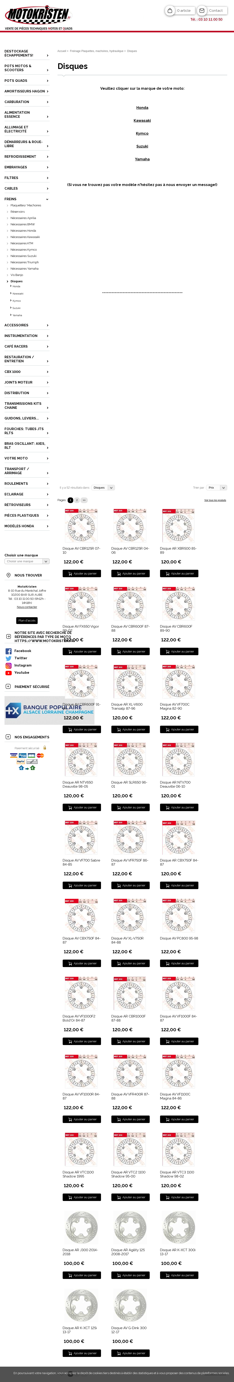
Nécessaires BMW (23, 224)
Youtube (17, 672)
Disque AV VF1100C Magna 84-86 (175, 1096)
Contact (216, 11)
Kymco (17, 300)
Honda (16, 286)
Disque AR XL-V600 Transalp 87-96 (126, 706)
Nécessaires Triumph (25, 262)
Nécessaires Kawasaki (25, 237)
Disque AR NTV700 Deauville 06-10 (175, 784)
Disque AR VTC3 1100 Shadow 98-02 (177, 1174)
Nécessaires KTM (22, 243)
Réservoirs (18, 211)
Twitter (16, 658)
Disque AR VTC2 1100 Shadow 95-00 (128, 1174)
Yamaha (17, 315)
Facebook (18, 650)
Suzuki (17, 308)
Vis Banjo (17, 275)
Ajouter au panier (85, 573)
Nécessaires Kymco (24, 249)
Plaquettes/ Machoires (26, 205)
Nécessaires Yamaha (25, 268)
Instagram (18, 665)
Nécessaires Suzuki (24, 256)
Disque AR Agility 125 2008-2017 (128, 1252)
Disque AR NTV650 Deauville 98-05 (78, 784)
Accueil (61, 51)
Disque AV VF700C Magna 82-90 (175, 706)
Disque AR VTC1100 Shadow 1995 (78, 1174)
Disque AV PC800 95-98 (179, 938)
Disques (17, 281)
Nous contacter (27, 607)
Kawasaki (18, 293)
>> (84, 500)
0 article (183, 11)
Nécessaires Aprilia (23, 218)
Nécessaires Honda (23, 230)
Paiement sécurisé (27, 748)
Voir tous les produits (215, 500)
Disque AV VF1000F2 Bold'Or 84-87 (79, 1018)
